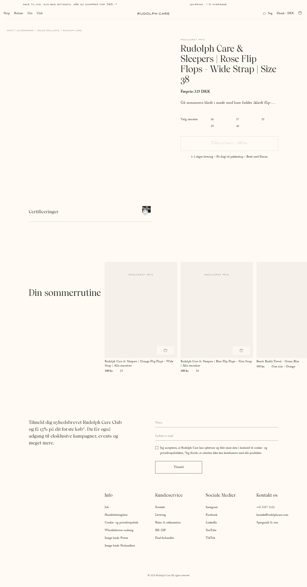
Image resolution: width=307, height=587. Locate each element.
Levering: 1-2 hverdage (208, 4)
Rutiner (18, 13)
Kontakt (160, 507)
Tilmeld (179, 467)
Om (30, 13)
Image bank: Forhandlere (120, 546)
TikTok (210, 538)
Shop (6, 13)
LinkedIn (211, 523)
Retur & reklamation (168, 523)
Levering (160, 515)
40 (237, 126)
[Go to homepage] (153, 14)
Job (107, 507)
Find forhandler (164, 538)
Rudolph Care (72, 30)
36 (212, 119)
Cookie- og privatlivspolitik (121, 523)
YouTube (211, 530)
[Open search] (268, 13)
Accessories (25, 30)
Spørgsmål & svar (267, 523)
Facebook (211, 515)
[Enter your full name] (216, 423)
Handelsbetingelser (116, 515)
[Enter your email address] (216, 436)
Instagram (212, 507)
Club (40, 13)
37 (237, 119)
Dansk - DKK (285, 13)
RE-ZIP (160, 530)
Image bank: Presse (116, 538)
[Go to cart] (301, 13)
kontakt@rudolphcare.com (272, 515)
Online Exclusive (48, 30)
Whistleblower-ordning (119, 530)
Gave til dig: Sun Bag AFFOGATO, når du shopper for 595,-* (70, 4)
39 (212, 126)
